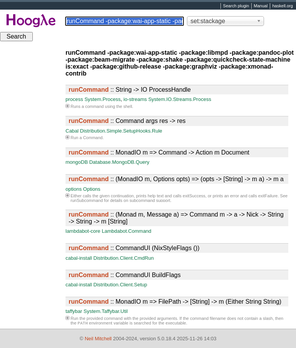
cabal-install (79, 258)
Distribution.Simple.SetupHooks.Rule (121, 131)
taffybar (74, 311)
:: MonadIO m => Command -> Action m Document (159, 152)
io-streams (135, 99)
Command (93, 137)
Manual (260, 6)
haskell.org (282, 6)
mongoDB (77, 162)
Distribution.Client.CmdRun (123, 258)
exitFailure (268, 195)
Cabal (72, 131)
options (74, 189)
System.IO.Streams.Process (179, 99)
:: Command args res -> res (127, 121)
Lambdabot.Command (126, 231)
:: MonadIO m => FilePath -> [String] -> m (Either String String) (175, 301)
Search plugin (236, 6)
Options (92, 189)
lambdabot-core (83, 231)
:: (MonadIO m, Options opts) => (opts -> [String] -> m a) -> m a (176, 179)
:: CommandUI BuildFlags (125, 275)
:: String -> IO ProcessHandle (130, 89)
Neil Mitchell (98, 338)
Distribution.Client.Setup (120, 284)
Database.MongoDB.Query (119, 162)
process (74, 99)
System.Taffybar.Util (106, 311)
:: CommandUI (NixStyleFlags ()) (134, 248)
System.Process (102, 99)
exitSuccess (194, 195)
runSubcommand (87, 200)
